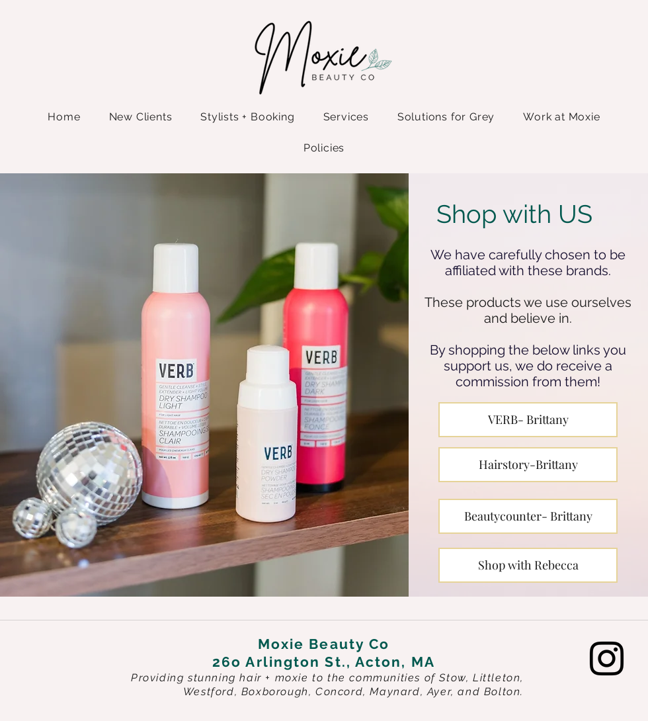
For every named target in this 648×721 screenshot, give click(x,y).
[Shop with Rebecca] (528, 565)
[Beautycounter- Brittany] (528, 516)
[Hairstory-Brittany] (528, 464)
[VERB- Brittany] (528, 419)
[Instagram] (606, 658)
